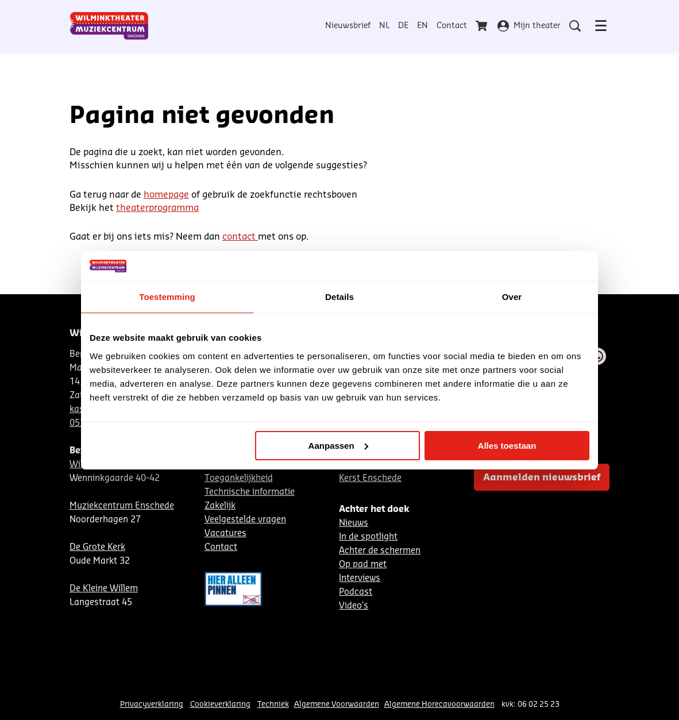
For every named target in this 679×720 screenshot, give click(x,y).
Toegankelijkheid (239, 478)
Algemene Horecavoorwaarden (439, 704)
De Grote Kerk (97, 547)
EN (422, 26)
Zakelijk (220, 506)
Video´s (353, 606)
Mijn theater (529, 26)
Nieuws (353, 523)
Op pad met (363, 564)
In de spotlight (368, 537)
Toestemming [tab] (167, 297)
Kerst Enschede (370, 478)
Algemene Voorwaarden (336, 704)
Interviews (359, 578)
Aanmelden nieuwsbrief (541, 477)
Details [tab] (339, 297)
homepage (166, 194)
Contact (452, 26)
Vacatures (225, 533)
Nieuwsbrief (348, 26)
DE (403, 26)
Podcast (355, 592)
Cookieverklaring (220, 704)
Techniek (273, 704)
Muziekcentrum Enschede (122, 506)
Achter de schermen (379, 550)
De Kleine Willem (104, 588)
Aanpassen (338, 446)
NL (384, 26)
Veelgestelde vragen (245, 519)
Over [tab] (512, 297)
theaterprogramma (157, 208)
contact (240, 236)
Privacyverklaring (151, 704)
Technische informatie (250, 492)
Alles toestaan (507, 446)
